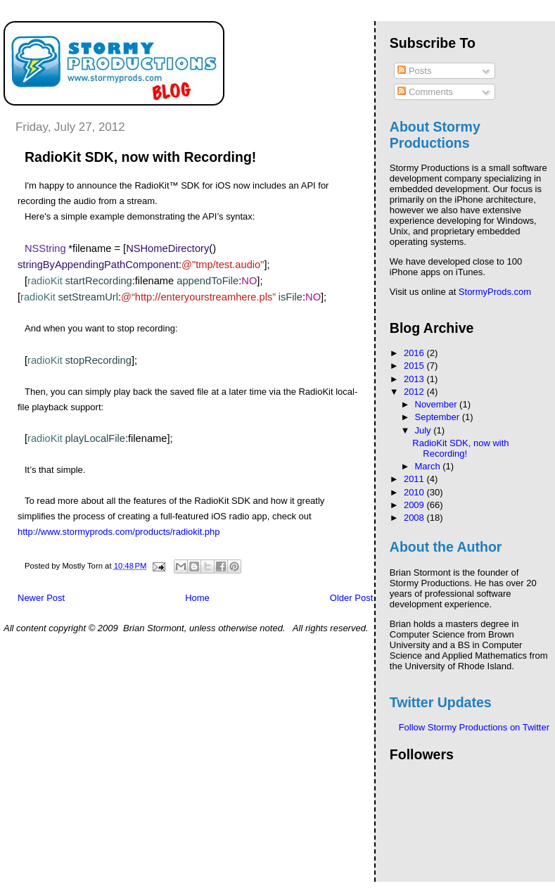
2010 (415, 492)
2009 (415, 505)
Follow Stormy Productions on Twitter (474, 727)
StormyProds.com (495, 291)
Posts (414, 70)
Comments (424, 92)
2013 (415, 379)
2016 (415, 353)
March (429, 466)
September (438, 417)
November (437, 404)
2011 (415, 479)
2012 (415, 391)
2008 (415, 517)
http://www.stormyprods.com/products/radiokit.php (119, 531)
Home (197, 598)
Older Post (351, 598)
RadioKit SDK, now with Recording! (460, 448)
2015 (415, 365)
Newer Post (41, 598)
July (424, 430)
